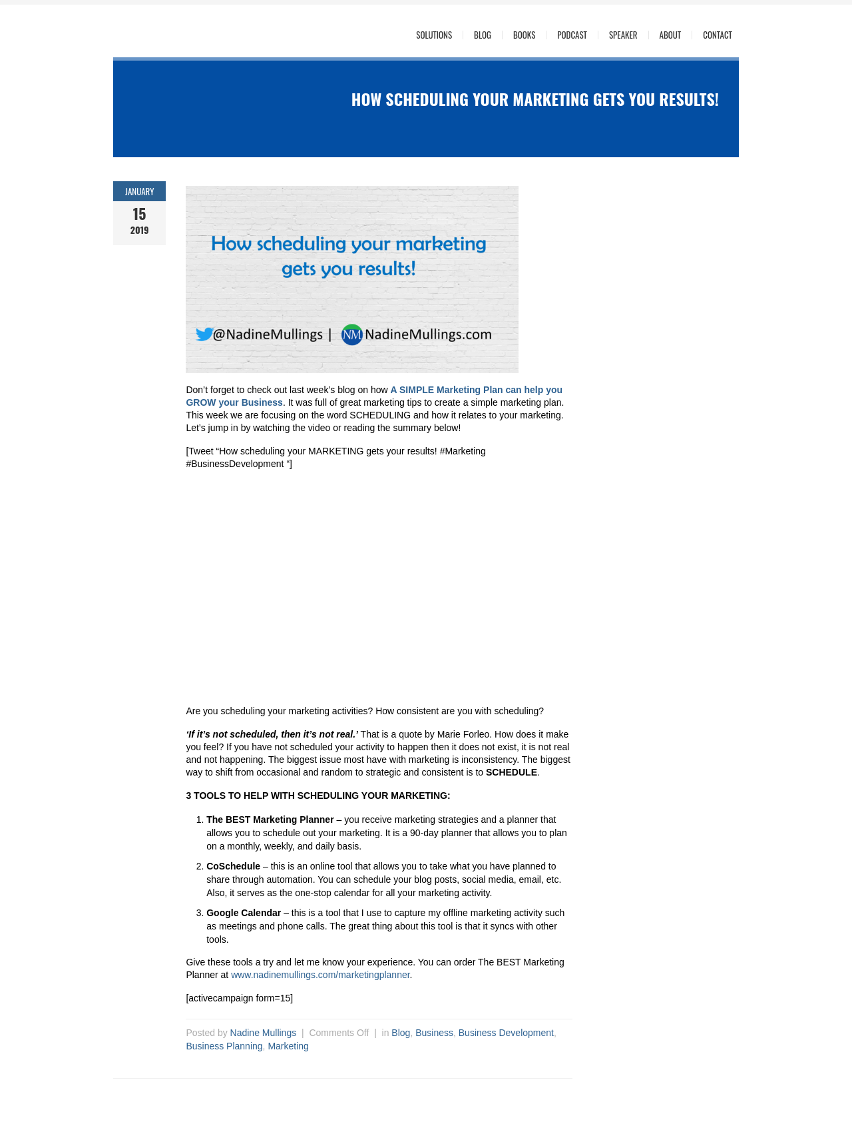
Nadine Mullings (263, 1032)
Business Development (506, 1032)
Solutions (434, 35)
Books (524, 35)
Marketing (288, 1046)
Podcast (572, 35)
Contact (717, 35)
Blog (482, 35)
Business (434, 1032)
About (671, 35)
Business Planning (224, 1046)
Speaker (623, 35)
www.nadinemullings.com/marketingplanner (320, 974)
